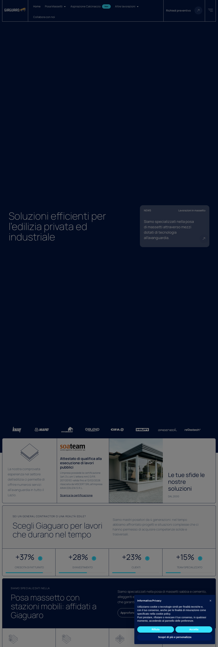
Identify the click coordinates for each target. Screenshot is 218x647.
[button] (210, 601)
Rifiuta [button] (156, 629)
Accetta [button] (194, 629)
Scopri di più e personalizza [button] (174, 637)
